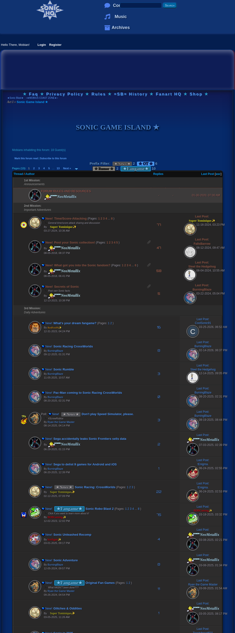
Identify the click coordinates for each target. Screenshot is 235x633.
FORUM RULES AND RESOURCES (66, 191)
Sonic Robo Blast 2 (97, 509)
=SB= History (131, 94)
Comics (120, 5)
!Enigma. (202, 464)
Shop (196, 94)
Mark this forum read (26, 158)
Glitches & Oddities (65, 608)
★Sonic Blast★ (15, 98)
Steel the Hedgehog (202, 266)
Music (121, 16)
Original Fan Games (98, 583)
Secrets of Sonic (64, 286)
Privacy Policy (64, 94)
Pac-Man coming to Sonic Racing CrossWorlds (85, 392)
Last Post (207, 174)
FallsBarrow (202, 243)
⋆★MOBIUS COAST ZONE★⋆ (42, 98)
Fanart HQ (169, 94)
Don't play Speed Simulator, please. (105, 414)
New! (47, 218)
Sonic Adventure (63, 560)
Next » (67, 168)
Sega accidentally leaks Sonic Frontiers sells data (87, 439)
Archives (121, 27)
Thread (18, 174)
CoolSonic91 (203, 323)
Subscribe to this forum (53, 158)
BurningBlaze (202, 289)
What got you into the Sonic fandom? (80, 265)
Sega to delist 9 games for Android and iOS (83, 464)
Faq (33, 94)
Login (42, 45)
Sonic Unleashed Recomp (70, 534)
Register (55, 45)
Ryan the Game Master (61, 422)
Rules (98, 94)
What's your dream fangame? (73, 323)
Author (30, 174)
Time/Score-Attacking (68, 218)
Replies (158, 174)
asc (218, 174)
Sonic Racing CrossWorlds (71, 346)
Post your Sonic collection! (72, 242)
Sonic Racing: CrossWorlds (92, 487)
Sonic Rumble (61, 369)
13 (58, 168)
